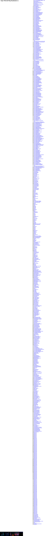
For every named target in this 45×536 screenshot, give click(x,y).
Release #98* (35, 497)
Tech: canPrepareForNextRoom (37, 9)
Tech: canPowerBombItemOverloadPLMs (39, 154)
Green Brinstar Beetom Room (37, 328)
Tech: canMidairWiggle (36, 43)
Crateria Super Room (36, 295)
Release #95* (35, 495)
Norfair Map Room (36, 365)
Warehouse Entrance (36, 417)
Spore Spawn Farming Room (37, 399)
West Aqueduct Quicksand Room (38, 422)
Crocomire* (35, 249)
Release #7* (35, 436)
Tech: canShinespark (36, 107)
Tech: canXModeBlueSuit (37, 130)
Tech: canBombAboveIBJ (37, 77)
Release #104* (35, 501)
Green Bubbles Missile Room (37, 332)
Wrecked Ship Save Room (37, 430)
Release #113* (35, 507)
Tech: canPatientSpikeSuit (37, 117)
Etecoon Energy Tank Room (37, 310)
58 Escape (35, 257)
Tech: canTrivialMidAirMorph (37, 28)
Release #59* (35, 471)
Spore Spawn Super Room (37, 401)
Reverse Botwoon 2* (36, 252)
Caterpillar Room (36, 284)
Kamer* (35, 195)
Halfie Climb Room (36, 334)
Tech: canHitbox (36, 97)
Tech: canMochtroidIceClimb (37, 89)
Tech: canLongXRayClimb (37, 143)
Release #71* (35, 479)
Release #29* (35, 451)
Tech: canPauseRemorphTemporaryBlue (38, 136)
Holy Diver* (35, 524)
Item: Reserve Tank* (36, 188)
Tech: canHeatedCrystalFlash (37, 163)
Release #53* (35, 467)
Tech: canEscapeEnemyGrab (37, 95)
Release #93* (35, 494)
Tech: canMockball (36, 37)
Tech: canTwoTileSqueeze (37, 38)
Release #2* (35, 433)
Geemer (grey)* (36, 193)
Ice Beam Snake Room (36, 340)
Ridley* (35, 254)
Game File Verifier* (36, 516)
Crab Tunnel (35, 292)
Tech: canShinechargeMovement (38, 109)
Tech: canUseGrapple (36, 44)
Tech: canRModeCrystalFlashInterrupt (38, 120)
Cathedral (35, 285)
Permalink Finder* (36, 515)
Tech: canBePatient (36, 6)
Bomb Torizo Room (36, 273)
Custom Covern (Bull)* (36, 244)
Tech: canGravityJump (36, 55)
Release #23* (35, 447)
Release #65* (35, 475)
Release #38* (35, 457)
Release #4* (35, 434)
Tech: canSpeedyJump (36, 105)
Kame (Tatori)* (35, 218)
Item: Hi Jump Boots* (36, 174)
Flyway (35, 316)
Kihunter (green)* (36, 196)
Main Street (35, 354)
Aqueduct (35, 260)
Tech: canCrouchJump (36, 53)
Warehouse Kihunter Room (37, 418)
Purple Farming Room (36, 382)
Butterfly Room (36, 283)
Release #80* (35, 485)
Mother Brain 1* (36, 255)
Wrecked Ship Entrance (36, 428)
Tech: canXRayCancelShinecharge (38, 141)
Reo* (34, 197)
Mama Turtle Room (36, 355)
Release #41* (35, 459)
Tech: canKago (35, 87)
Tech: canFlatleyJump (36, 54)
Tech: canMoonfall (36, 24)
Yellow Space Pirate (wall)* (37, 237)
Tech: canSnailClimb (36, 84)
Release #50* (35, 465)
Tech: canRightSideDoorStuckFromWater (39, 144)
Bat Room (35, 265)
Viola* (34, 239)
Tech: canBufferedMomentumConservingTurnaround (39, 41)
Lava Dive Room (36, 346)
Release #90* (35, 492)
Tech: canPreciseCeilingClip (37, 160)
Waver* (35, 203)
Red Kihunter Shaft (36, 385)
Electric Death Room (36, 309)
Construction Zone (36, 289)
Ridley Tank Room (36, 388)
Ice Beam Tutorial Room (37, 341)
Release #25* (35, 448)
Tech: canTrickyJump (36, 63)
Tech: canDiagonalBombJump (37, 79)
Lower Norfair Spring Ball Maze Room (38, 351)
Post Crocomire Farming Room (37, 376)
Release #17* (35, 443)
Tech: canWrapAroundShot (37, 101)
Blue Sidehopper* (36, 242)
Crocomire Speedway (36, 298)
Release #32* (35, 453)
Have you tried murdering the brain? (38, 0)
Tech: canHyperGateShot (37, 104)
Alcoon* (35, 190)
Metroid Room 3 (36, 360)
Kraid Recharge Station (36, 343)
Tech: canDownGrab (36, 21)
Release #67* (35, 476)
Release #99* (35, 498)
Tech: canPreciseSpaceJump (37, 133)
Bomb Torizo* (35, 247)
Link (34, 522)
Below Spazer (35, 266)
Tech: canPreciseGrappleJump (37, 46)
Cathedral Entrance (36, 286)
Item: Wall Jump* (36, 183)
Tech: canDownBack (36, 22)
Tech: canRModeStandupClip (37, 148)
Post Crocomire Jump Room (37, 377)
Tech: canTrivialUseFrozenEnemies (38, 88)
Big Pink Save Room (36, 269)
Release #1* (35, 432)
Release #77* (35, 483)
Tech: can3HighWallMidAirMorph (38, 30)
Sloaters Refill (35, 393)
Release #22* (35, 446)
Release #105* (35, 502)
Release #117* (35, 510)
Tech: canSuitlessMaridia (37, 11)
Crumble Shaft (35, 299)
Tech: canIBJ (35, 75)
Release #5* (35, 435)
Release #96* (35, 496)
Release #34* (35, 454)
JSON (44, 0)
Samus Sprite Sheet (36, 1)
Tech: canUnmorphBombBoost (37, 72)
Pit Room (35, 372)
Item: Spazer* (35, 175)
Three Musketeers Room (37, 408)
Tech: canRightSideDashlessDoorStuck (38, 145)
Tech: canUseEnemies (36, 83)
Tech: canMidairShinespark (37, 110)
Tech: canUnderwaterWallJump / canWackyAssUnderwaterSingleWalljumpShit (39, 69)
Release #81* (35, 486)
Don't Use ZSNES (36, 514)
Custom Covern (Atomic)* (37, 245)
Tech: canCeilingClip (36, 159)
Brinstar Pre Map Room (36, 279)
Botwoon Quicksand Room (37, 275)
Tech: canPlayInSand (36, 15)
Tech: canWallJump (36, 65)
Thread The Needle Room (37, 407)
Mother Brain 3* (36, 256)
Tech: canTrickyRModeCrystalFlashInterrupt (39, 122)
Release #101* (35, 499)
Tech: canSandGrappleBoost (37, 18)
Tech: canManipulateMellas (37, 86)
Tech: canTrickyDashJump (37, 106)
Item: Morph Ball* (36, 172)
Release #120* (35, 512)
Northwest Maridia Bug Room (37, 366)
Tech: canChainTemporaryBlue (37, 135)
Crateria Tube (35, 296)
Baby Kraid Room (36, 263)
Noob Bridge (35, 364)
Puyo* (34, 210)
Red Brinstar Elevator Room (37, 383)
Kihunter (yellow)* (36, 216)
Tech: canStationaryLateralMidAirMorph (39, 35)
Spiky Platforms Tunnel (36, 398)
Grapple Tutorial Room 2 (37, 326)
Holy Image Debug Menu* (37, 517)
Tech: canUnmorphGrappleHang (38, 50)
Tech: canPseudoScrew (36, 98)
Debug (42, 0)
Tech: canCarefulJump (36, 62)
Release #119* (35, 511)
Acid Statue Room (36, 258)
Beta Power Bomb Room (37, 267)
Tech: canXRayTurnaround (37, 140)
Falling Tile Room (36, 312)
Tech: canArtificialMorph (37, 153)
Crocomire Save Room (36, 297)
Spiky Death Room (36, 397)
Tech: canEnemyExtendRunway (37, 96)
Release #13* (35, 440)
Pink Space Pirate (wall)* (37, 224)
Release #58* (35, 470)
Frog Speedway (36, 320)
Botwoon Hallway (36, 274)
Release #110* (35, 505)
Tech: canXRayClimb (36, 142)
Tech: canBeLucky (36, 8)
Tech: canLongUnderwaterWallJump (38, 70)
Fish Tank (35, 315)
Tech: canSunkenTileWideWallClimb (38, 12)
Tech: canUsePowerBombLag (37, 170)
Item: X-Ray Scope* (36, 179)
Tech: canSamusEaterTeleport (37, 155)
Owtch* (35, 221)
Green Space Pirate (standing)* (37, 201)
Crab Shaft (35, 291)
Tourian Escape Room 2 (37, 410)
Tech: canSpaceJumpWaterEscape (38, 14)
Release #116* (35, 509)
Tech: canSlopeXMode (36, 147)
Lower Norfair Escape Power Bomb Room (39, 349)
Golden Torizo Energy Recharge (37, 323)
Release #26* (35, 449)
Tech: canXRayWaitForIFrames (37, 139)
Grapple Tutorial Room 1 (37, 325)
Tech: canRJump (36, 32)
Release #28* (35, 450)
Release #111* (35, 506)
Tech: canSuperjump (36, 131)
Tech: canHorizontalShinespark (37, 108)
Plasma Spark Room (36, 374)
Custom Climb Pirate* (36, 243)
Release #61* (35, 472)
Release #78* (35, 484)
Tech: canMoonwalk (36, 23)
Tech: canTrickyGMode (36, 150)
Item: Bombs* (35, 173)
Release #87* (35, 490)
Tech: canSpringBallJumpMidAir (38, 57)
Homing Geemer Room (36, 337)
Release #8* (35, 437)
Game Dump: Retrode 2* (37, 520)
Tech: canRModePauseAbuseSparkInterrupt (39, 128)
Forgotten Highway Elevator (37, 317)
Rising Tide (35, 390)
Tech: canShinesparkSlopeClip (37, 114)
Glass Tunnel (35, 322)
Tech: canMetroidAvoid (36, 92)
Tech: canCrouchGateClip (37, 39)
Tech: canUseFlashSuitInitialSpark (38, 125)
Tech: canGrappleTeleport (37, 48)
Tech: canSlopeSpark (36, 119)
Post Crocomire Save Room (37, 379)
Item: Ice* (35, 177)
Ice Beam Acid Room (36, 338)
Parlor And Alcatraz (36, 369)
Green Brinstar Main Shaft (37, 330)
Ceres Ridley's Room (36, 287)
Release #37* (35, 456)
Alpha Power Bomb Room (37, 259)
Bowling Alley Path (36, 277)
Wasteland (35, 419)
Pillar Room (35, 370)
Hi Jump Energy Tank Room (37, 336)
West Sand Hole (36, 426)
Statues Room (35, 403)
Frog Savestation (36, 319)
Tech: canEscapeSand (36, 16)
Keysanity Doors (36, 3)
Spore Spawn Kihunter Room (37, 400)
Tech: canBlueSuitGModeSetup (37, 157)
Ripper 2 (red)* (35, 211)
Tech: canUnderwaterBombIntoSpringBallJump (39, 60)
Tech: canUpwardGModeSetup (37, 156)
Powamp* (35, 222)
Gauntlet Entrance (36, 321)
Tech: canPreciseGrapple (37, 45)
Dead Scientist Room (36, 301)
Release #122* (35, 513)
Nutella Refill (35, 367)
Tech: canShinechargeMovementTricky (38, 112)
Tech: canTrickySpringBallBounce (38, 34)
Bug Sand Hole (35, 282)
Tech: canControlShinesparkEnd (37, 113)
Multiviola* (35, 232)
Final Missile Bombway (37, 314)
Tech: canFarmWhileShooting (37, 94)
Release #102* (35, 500)
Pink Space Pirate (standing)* (37, 223)
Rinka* (35, 241)
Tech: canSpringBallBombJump (37, 82)
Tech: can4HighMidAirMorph (37, 31)
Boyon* (35, 191)
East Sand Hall (35, 308)
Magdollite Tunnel (36, 352)
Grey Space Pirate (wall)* (37, 202)
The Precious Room (36, 406)
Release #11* (35, 439)
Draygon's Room (36, 303)
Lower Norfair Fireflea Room (37, 350)
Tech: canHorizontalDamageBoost (38, 85)
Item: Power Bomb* (36, 189)
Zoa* (34, 225)
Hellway (35, 335)
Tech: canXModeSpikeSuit (37, 123)
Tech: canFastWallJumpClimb (37, 68)
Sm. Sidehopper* (36, 212)
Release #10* (35, 438)
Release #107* (35, 503)
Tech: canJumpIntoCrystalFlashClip (38, 164)
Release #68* (35, 477)
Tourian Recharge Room (37, 413)
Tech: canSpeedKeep (36, 132)
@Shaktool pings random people (38, 5)
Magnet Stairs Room (36, 353)
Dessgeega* (35, 226)
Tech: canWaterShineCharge (37, 137)
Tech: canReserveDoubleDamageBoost (38, 20)
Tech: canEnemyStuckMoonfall (37, 26)
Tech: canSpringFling (36, 61)
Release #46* (35, 462)
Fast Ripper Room (36, 313)
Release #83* (35, 487)
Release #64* (35, 474)
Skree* (34, 199)
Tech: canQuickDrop (36, 42)
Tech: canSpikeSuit (36, 116)
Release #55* (35, 468)
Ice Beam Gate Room (36, 339)
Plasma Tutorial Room (36, 375)
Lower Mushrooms (36, 347)
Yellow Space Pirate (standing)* (37, 236)
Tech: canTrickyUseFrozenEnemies (38, 90)
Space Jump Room (36, 394)
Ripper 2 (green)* (36, 198)
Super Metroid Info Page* (37, 521)
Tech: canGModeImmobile (37, 152)
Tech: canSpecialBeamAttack (37, 99)
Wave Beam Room (36, 421)
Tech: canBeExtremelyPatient (37, 7)
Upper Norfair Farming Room (37, 414)
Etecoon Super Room (36, 311)
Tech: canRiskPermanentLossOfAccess (38, 158)
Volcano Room (35, 416)
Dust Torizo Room (36, 304)
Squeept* (35, 238)
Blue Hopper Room (36, 272)
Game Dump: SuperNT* (37, 519)
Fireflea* (35, 207)
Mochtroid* (35, 220)
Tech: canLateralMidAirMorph (37, 33)
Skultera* (35, 200)
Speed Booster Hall (36, 395)
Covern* (35, 215)
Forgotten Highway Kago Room (37, 318)
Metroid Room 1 (36, 359)
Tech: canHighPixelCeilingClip (37, 161)
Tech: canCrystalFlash (36, 162)
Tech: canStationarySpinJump (37, 56)
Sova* (34, 235)
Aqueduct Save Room (36, 261)
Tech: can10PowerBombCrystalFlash (38, 166)
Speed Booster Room (36, 396)
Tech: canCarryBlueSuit (37, 126)
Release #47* (35, 463)
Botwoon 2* (35, 251)
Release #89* (35, 491)
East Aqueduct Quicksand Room (38, 305)
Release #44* (35, 461)
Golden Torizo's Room (36, 324)
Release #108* (35, 504)
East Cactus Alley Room (37, 306)
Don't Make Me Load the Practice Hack (38, 4)
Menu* (34, 219)
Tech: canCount (36, 171)
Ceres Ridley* (35, 246)
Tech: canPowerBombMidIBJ (37, 81)
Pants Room (35, 368)
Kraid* (34, 248)
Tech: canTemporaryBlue (37, 134)
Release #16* (35, 442)
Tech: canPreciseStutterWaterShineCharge (39, 138)
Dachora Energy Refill (36, 300)
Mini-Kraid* (35, 209)
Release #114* (35, 508)
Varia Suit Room (36, 415)
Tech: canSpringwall (36, 58)
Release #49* (35, 464)
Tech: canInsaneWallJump (37, 67)
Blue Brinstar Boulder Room (37, 270)
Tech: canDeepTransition (37, 169)
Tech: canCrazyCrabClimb (37, 91)
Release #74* (35, 481)
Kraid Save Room (36, 344)
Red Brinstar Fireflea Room (37, 384)
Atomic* (35, 214)
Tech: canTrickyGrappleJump (37, 47)
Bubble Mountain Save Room (37, 281)
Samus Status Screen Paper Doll (37, 2)
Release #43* (35, 460)
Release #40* (35, 458)
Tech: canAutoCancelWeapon (37, 103)
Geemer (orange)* (36, 194)
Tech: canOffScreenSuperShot (37, 100)
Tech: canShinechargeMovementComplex (39, 111)
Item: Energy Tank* (36, 185)
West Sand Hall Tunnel (36, 425)
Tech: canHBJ (35, 74)
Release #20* (35, 445)
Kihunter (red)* (36, 230)
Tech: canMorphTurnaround (37, 52)
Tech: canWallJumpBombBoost (37, 73)
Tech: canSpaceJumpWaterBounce (38, 13)
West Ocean (35, 424)
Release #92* (35, 493)
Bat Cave (35, 264)
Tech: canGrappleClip (36, 102)
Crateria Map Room (36, 293)
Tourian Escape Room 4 (37, 411)
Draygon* (35, 253)
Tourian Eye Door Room (37, 412)
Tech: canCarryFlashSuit (37, 115)
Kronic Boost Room (36, 345)
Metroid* (35, 240)
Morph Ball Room (36, 362)
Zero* (34, 213)
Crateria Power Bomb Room (37, 294)
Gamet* (35, 228)
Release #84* (35, 488)
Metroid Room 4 (36, 361)
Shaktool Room (36, 392)
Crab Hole (35, 290)
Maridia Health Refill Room (37, 356)
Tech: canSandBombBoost (37, 17)
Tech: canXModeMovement (37, 146)
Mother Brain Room (36, 363)
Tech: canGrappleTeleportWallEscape (38, 49)
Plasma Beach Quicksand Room (37, 373)
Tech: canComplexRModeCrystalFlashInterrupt (39, 121)
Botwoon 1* (35, 250)
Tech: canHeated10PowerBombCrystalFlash (39, 167)
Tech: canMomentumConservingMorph (38, 36)
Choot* (35, 192)
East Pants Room (36, 307)
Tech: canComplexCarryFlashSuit (38, 124)
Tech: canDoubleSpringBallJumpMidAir (38, 59)
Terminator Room (36, 404)
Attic (34, 262)
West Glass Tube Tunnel (37, 423)
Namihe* (35, 233)
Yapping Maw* (35, 204)
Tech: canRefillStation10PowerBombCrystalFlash (39, 165)
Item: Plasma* (35, 182)
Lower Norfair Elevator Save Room (38, 348)
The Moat (35, 405)
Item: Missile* (35, 187)
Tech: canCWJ (35, 64)
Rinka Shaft (35, 389)
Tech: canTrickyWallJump (37, 66)
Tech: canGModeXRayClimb (37, 151)
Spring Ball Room (36, 402)
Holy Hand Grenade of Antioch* (38, 523)
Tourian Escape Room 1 (37, 409)
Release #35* (35, 455)
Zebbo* (35, 205)
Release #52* (35, 466)
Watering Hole (35, 420)
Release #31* (35, 452)
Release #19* (35, 444)
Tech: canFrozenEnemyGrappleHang (38, 51)
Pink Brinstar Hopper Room (37, 371)
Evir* (34, 217)
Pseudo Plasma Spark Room (37, 381)
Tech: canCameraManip (36, 168)
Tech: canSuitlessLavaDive (37, 10)
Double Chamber (36, 302)
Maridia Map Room (36, 357)
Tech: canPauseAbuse (36, 19)
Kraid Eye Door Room (36, 342)
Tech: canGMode (36, 149)
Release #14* (35, 441)
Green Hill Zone (36, 333)
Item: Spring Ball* (36, 181)
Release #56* (35, 469)
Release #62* (35, 473)
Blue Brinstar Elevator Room (37, 271)
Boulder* (35, 206)
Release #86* (35, 489)
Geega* (35, 208)
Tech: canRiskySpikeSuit (37, 118)
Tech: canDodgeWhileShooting (37, 93)
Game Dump (35, 518)
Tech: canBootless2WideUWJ (37, 71)
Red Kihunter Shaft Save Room (37, 386)
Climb (34, 288)
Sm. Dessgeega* (36, 234)
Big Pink (35, 268)
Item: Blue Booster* (36, 184)
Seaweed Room (36, 391)
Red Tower (35, 387)
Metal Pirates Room (36, 358)
